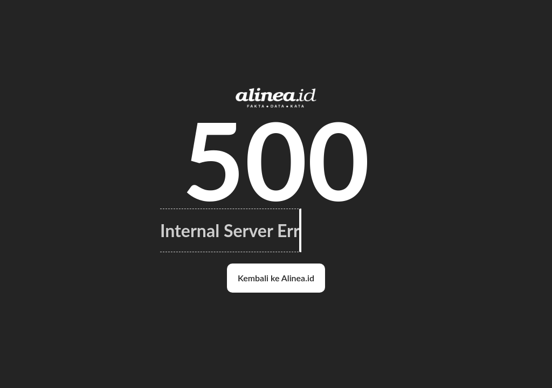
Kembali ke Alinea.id (276, 278)
